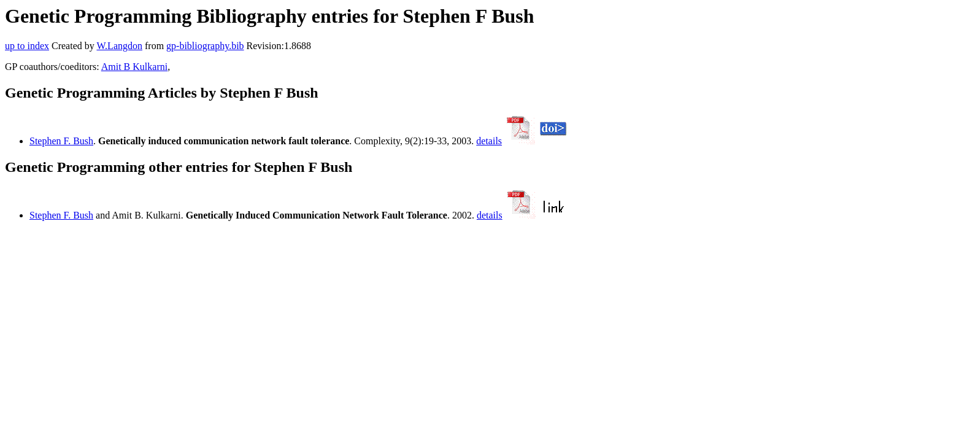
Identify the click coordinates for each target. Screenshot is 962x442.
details (489, 141)
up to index (27, 46)
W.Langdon (119, 46)
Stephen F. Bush (61, 141)
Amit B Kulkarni (134, 66)
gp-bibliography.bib (205, 46)
